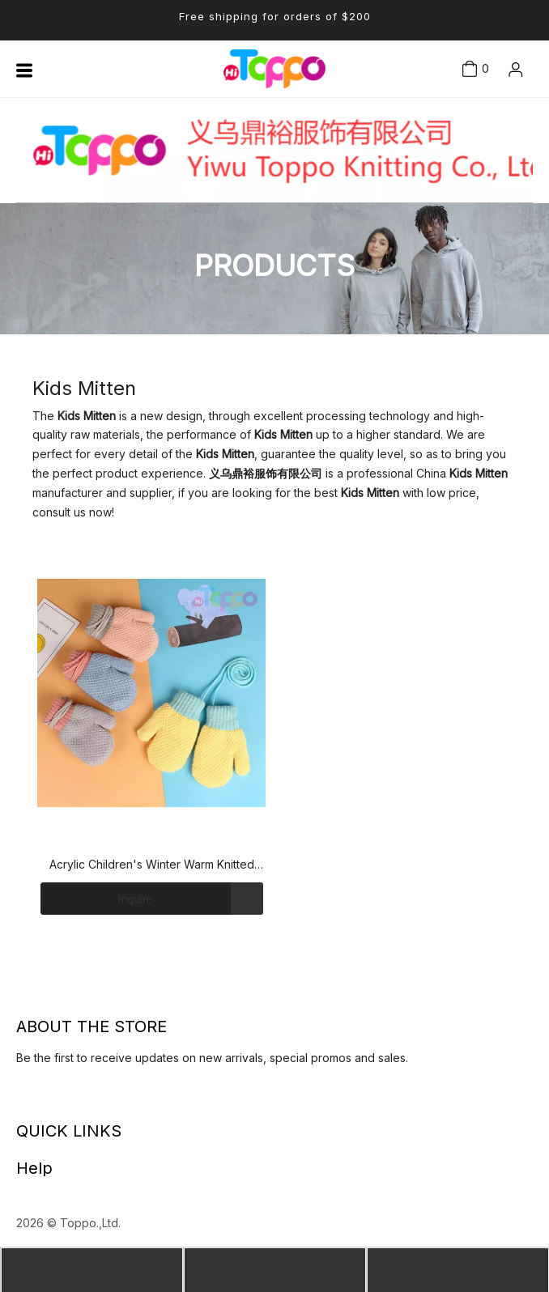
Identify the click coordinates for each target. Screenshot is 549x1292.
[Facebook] (36, 1099)
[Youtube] (66, 1099)
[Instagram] (82, 1099)
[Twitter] (51, 1099)
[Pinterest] (97, 1099)
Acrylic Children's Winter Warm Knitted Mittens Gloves (151, 865)
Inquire (96, 898)
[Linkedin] (20, 1099)
